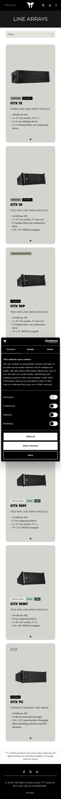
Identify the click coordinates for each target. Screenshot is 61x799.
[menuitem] (10, 5)
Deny (30, 455)
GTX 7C (16, 702)
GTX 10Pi (18, 506)
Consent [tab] (11, 349)
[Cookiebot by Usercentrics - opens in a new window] (45, 341)
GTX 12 (16, 103)
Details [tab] (30, 349)
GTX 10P (17, 306)
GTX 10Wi (19, 604)
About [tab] (50, 349)
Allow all (30, 436)
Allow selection (30, 446)
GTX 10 (16, 204)
